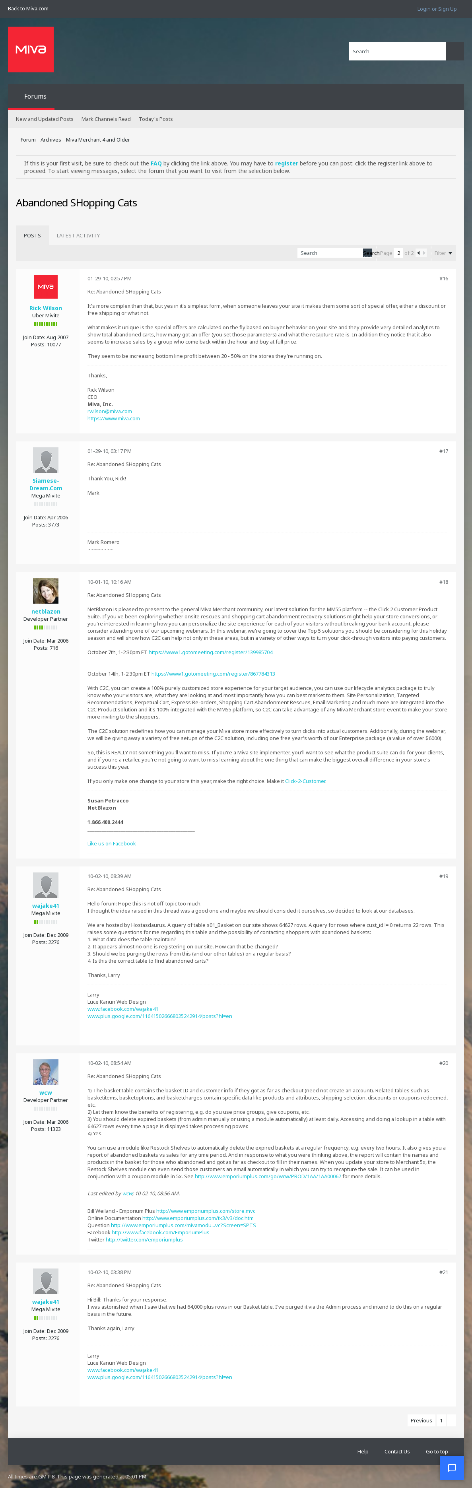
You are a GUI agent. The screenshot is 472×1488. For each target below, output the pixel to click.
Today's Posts (156, 118)
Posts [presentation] (32, 235)
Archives (51, 139)
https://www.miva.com (113, 418)
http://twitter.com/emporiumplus (144, 1239)
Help (363, 1451)
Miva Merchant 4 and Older (98, 139)
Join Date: (34, 337)
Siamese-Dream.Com (45, 484)
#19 (443, 876)
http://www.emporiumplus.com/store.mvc (205, 1210)
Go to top (437, 1451)
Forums (35, 96)
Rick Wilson (45, 308)
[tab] (32, 235)
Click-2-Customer (305, 781)
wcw (45, 1092)
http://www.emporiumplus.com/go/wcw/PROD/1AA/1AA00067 (268, 1176)
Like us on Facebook (111, 843)
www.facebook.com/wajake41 (122, 1008)
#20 (443, 1062)
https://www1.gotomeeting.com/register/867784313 (213, 673)
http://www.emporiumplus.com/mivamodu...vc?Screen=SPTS (183, 1225)
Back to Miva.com (28, 8)
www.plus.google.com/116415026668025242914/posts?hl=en (159, 1016)
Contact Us (397, 1451)
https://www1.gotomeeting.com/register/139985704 (210, 652)
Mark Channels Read (106, 118)
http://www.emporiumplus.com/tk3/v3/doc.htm (198, 1218)
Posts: (38, 344)
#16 (443, 278)
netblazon (45, 611)
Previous (421, 1420)
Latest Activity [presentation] (78, 235)
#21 (443, 1272)
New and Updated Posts (45, 118)
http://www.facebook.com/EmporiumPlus (161, 1232)
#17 (443, 451)
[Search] (397, 51)
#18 (443, 581)
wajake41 (45, 905)
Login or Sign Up (437, 8)
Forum (28, 139)
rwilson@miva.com (109, 411)
